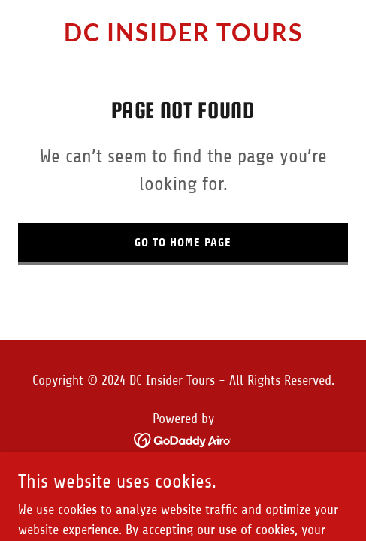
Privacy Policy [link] (183, 476)
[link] (183, 36)
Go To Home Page (183, 242)
